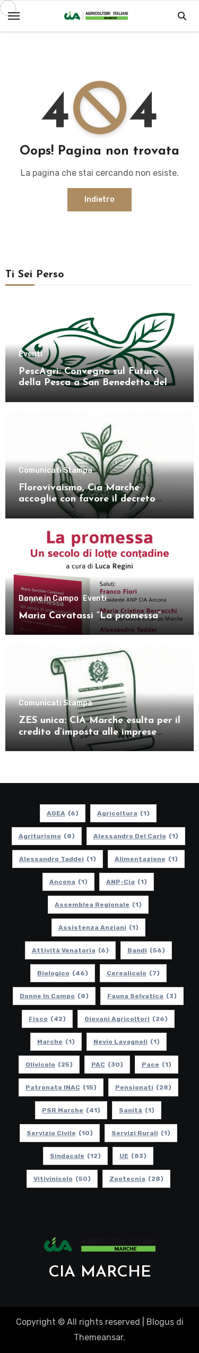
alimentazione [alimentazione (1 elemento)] (146, 859)
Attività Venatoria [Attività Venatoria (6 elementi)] (70, 950)
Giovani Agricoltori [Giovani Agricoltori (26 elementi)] (126, 1019)
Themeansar (98, 1337)
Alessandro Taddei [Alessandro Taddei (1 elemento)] (57, 859)
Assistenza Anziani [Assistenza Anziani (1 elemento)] (98, 927)
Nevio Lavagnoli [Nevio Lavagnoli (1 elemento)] (126, 1041)
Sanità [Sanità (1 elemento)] (136, 1110)
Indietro (99, 199)
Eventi (30, 354)
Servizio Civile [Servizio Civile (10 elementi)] (60, 1133)
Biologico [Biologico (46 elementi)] (62, 973)
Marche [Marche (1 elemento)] (56, 1041)
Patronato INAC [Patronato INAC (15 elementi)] (61, 1087)
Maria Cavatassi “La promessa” (90, 616)
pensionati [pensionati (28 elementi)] (143, 1087)
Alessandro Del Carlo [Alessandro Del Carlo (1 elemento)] (135, 836)
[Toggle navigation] (13, 16)
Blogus (160, 1322)
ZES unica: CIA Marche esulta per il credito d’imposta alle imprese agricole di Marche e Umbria (99, 732)
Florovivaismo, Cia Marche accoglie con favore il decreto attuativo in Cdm (87, 499)
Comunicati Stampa (55, 470)
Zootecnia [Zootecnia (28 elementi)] (136, 1178)
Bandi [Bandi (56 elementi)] (146, 950)
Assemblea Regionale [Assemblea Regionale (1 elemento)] (98, 904)
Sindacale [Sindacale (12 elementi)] (75, 1156)
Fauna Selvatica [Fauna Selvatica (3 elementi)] (142, 996)
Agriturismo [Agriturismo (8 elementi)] (47, 836)
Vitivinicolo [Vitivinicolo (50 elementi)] (62, 1178)
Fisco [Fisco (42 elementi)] (47, 1019)
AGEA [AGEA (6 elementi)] (63, 813)
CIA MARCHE (99, 1272)
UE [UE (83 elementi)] (132, 1156)
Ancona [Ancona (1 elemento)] (68, 882)
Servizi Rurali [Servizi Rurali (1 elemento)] (140, 1133)
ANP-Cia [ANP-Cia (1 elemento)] (126, 882)
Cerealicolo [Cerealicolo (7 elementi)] (133, 973)
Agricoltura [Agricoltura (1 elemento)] (123, 813)
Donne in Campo (49, 598)
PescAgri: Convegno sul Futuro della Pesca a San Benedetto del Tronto (93, 383)
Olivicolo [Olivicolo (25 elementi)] (49, 1064)
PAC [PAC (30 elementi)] (107, 1064)
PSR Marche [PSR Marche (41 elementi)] (71, 1110)
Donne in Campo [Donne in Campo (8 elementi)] (54, 996)
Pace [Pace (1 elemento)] (156, 1064)
